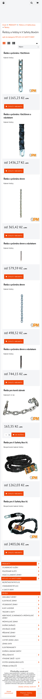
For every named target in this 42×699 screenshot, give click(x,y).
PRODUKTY (21, 564)
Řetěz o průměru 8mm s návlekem (20, 349)
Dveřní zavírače (21, 625)
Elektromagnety (9, 647)
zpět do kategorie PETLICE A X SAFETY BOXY (18, 37)
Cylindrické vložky (21, 567)
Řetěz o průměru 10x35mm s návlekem (17, 116)
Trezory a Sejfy (21, 612)
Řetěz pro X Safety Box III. (16, 442)
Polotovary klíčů (21, 571)
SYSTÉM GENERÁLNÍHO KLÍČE (21, 662)
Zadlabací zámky (21, 597)
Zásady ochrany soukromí (27, 687)
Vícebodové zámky (21, 604)
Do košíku (18, 435)
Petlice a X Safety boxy (21, 578)
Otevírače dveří (21, 629)
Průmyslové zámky (10, 622)
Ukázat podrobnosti (9, 692)
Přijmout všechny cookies (26, 694)
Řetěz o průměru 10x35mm (17, 53)
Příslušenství (21, 655)
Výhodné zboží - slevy (11, 658)
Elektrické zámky (21, 601)
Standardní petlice (10, 586)
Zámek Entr (7, 644)
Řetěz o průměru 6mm (14, 178)
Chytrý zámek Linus (21, 640)
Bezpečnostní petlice (11, 582)
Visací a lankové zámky (21, 575)
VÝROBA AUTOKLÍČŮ (9, 666)
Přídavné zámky (8, 633)
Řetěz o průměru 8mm (14, 284)
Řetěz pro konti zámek (14, 390)
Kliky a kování (21, 608)
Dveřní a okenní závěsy (11, 651)
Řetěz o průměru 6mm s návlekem (20, 243)
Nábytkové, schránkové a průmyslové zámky (21, 617)
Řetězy (5, 593)
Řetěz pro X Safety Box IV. (16, 501)
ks (7, 435)
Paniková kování (21, 636)
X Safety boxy (8, 590)
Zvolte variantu (13, 106)
